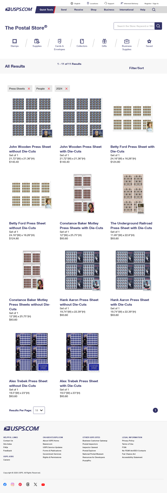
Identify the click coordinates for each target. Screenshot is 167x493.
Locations (94, 3)
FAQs (5, 447)
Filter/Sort (136, 68)
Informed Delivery (131, 3)
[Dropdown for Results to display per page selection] (39, 410)
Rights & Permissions (52, 457)
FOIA (124, 447)
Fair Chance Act (129, 454)
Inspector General (90, 447)
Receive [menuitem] (78, 9)
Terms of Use (127, 444)
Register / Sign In (152, 3)
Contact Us (8, 441)
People (40, 88)
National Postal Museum (93, 454)
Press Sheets (17, 88)
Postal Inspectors (90, 444)
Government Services (52, 454)
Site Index (7, 444)
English (74, 3)
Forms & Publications (52, 450)
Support (111, 3)
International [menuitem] (127, 9)
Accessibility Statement (132, 457)
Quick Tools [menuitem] (46, 9)
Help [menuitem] (142, 9)
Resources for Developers (94, 457)
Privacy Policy (128, 441)
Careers (6, 460)
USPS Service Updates (52, 447)
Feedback (7, 450)
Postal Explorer (89, 450)
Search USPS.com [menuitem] (154, 9)
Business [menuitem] (109, 9)
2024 (59, 88)
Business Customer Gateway (95, 441)
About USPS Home (51, 441)
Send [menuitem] (64, 9)
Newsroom (47, 444)
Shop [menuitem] (94, 9)
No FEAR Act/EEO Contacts (134, 450)
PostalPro (87, 460)
